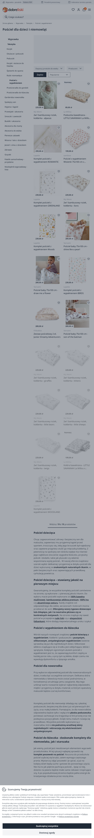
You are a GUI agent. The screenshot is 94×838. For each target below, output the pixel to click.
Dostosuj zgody (47, 832)
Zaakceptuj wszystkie (47, 826)
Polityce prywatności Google (69, 816)
